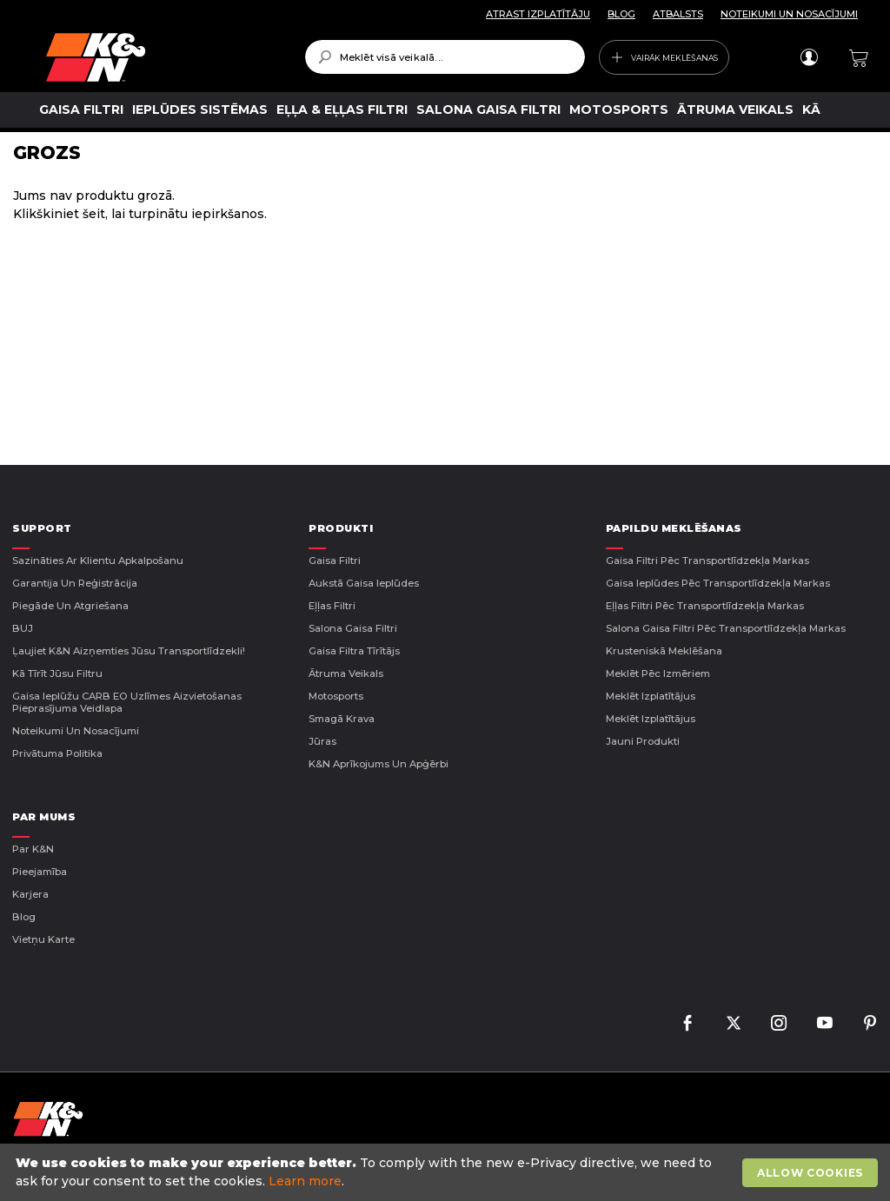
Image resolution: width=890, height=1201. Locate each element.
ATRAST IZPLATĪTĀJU (538, 14)
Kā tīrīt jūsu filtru (57, 673)
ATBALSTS (678, 14)
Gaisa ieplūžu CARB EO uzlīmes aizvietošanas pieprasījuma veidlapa (127, 702)
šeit (94, 214)
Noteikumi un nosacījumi (75, 731)
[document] (447, 1172)
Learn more (305, 1181)
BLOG (621, 14)
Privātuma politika (57, 753)
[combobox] (445, 57)
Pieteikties (809, 57)
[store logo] (163, 57)
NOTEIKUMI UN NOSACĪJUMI (789, 14)
